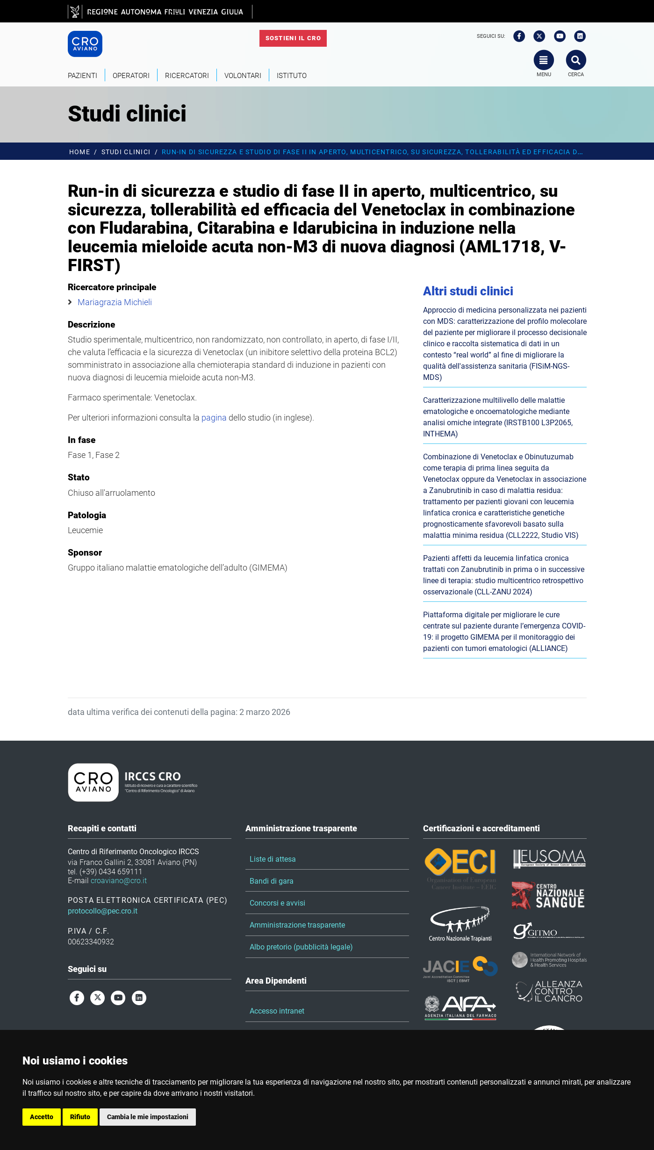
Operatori (131, 75)
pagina (214, 417)
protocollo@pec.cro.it (102, 911)
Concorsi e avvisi (277, 903)
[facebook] (516, 36)
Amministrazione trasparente (297, 925)
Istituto (292, 75)
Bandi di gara (272, 881)
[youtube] (556, 36)
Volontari (242, 75)
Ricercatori (187, 75)
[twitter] (536, 36)
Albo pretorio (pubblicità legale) (301, 947)
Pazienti (82, 75)
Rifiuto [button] (80, 1117)
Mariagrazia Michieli (115, 302)
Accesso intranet (277, 1011)
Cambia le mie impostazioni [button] (147, 1117)
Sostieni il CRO (293, 38)
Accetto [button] (41, 1117)
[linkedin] (577, 36)
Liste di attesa (273, 859)
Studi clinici (126, 152)
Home (79, 152)
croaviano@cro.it (119, 880)
